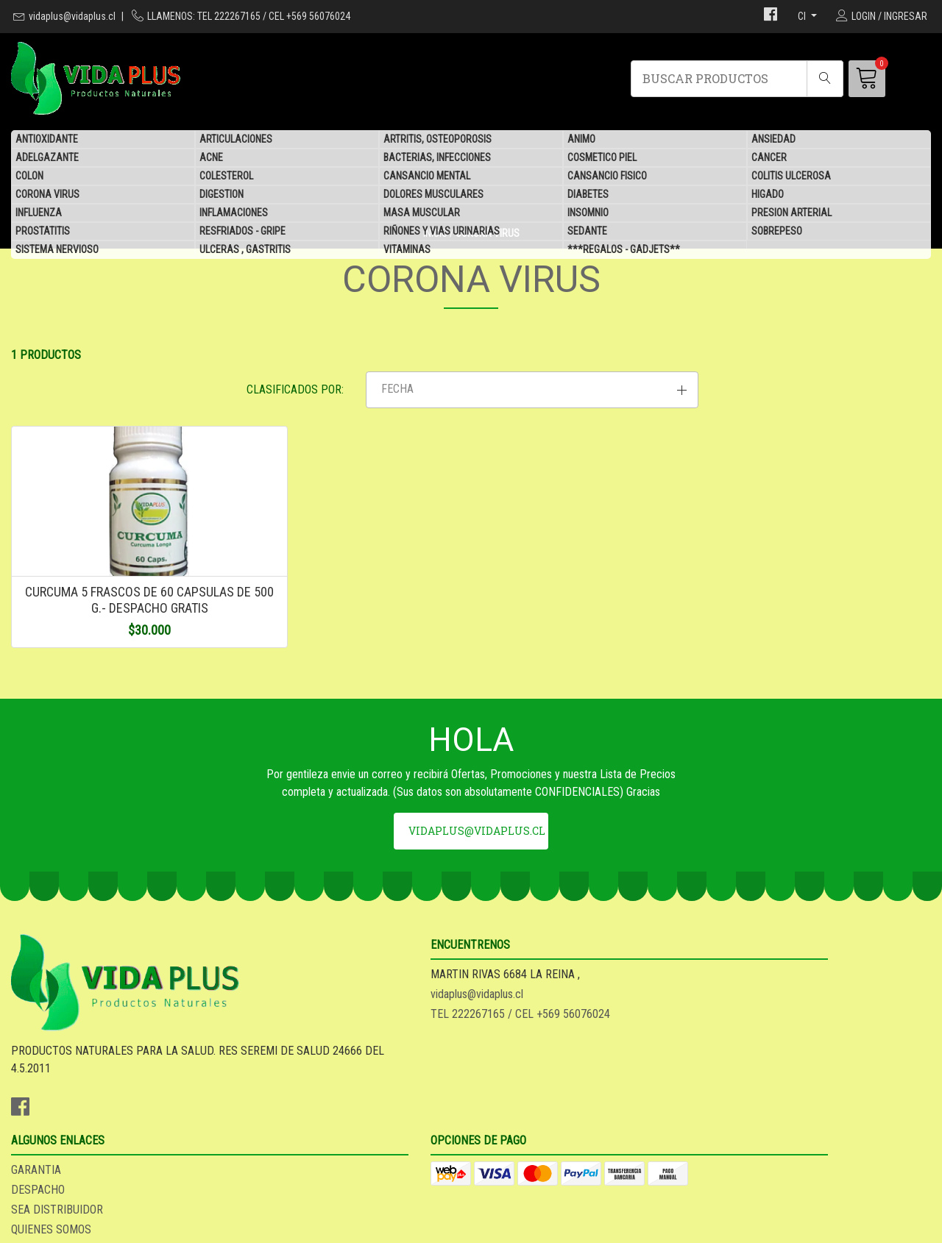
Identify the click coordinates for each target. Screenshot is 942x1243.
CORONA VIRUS (47, 195)
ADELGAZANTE (47, 158)
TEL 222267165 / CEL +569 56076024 (336, 1093)
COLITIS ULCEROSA (791, 176)
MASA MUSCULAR (421, 213)
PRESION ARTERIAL (791, 213)
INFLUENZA (38, 213)
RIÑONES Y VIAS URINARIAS (441, 232)
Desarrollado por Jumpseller (589, 1227)
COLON (29, 176)
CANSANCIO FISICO (607, 176)
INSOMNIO (588, 213)
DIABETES (588, 195)
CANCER (769, 158)
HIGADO (767, 195)
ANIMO (581, 140)
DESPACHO (509, 1073)
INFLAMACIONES (233, 213)
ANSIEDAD (773, 140)
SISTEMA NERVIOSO (57, 250)
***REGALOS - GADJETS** (623, 250)
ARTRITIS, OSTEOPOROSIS (437, 140)
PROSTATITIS (42, 232)
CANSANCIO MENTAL (426, 176)
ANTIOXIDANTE (46, 140)
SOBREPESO (776, 232)
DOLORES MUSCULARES (433, 195)
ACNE (211, 158)
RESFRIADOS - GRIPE (242, 232)
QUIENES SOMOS (522, 1112)
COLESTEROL (226, 176)
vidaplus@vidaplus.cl (72, 16)
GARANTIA (507, 1053)
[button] (785, 408)
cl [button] (803, 16)
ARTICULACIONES (235, 140)
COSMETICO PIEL (602, 158)
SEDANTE (587, 232)
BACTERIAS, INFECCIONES (437, 158)
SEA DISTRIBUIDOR (528, 1093)
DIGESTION (221, 195)
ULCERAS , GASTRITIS (245, 250)
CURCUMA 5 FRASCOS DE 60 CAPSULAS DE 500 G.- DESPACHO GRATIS (117, 645)
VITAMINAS (407, 250)
